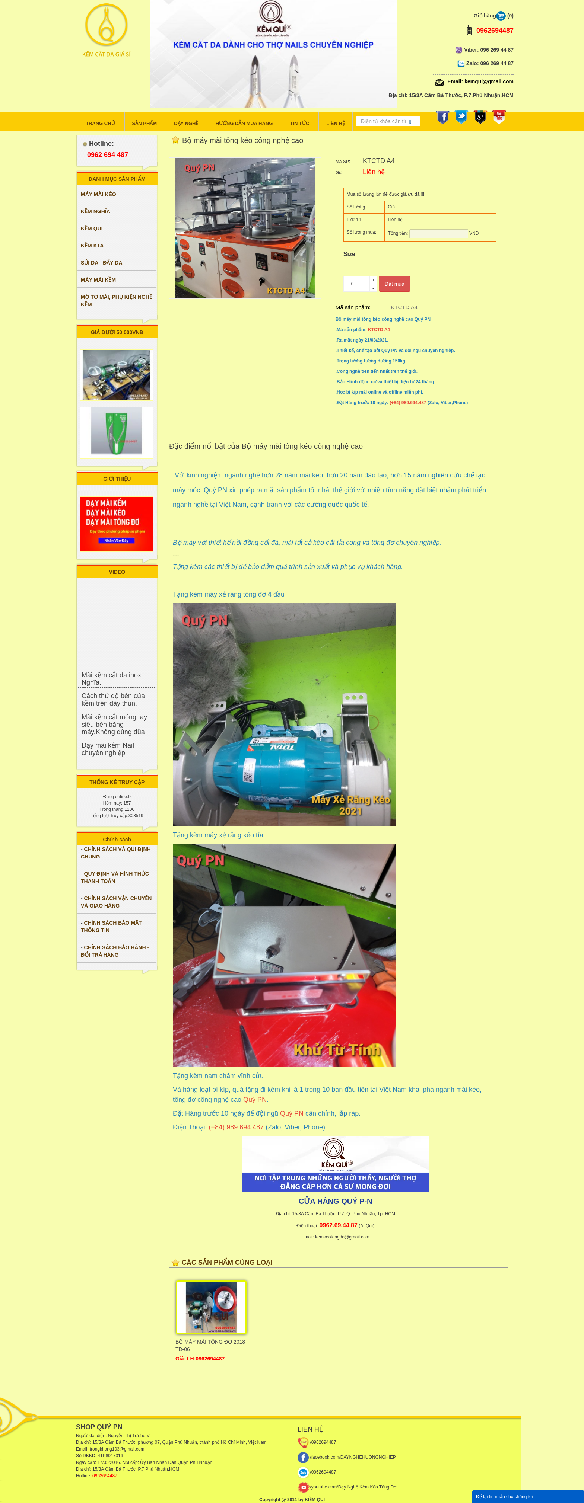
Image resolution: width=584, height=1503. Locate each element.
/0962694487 (317, 1442)
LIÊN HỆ (335, 123)
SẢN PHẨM (144, 123)
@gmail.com (132, 1449)
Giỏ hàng (494, 16)
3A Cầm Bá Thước (117, 1442)
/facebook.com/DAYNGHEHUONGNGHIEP (347, 1457)
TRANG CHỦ (100, 123)
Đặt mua (394, 284)
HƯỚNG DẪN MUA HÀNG (244, 123)
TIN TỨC (299, 123)
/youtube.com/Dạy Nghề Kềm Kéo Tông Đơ (347, 1487)
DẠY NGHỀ (186, 123)
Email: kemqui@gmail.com (473, 80)
